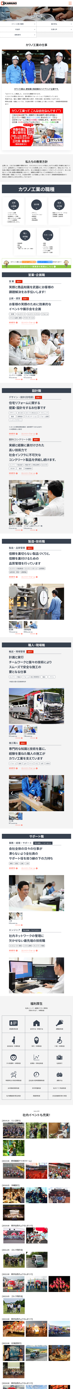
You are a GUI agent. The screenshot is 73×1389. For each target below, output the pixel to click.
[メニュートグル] (70, 3)
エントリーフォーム (28, 322)
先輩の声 (54, 29)
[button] (60, 347)
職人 (25, 235)
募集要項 (18, 35)
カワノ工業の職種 (18, 24)
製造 (59, 204)
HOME (62, 9)
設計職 (36, 204)
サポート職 (48, 235)
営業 (13, 204)
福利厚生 (54, 24)
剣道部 (17, 29)
